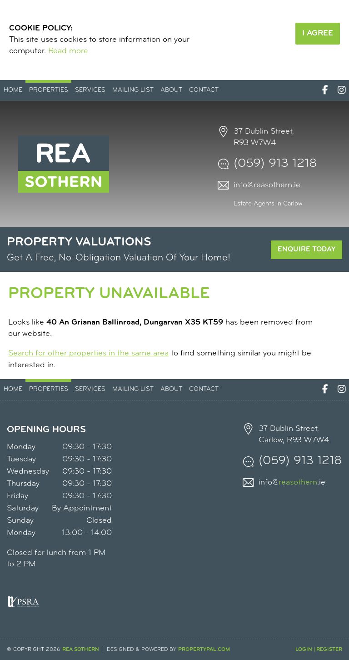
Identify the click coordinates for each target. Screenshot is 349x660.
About (171, 90)
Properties (48, 90)
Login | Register (318, 649)
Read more (68, 51)
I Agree (317, 33)
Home (13, 90)
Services (90, 90)
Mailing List (133, 90)
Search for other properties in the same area (88, 353)
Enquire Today (306, 249)
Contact (204, 90)
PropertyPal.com (204, 649)
